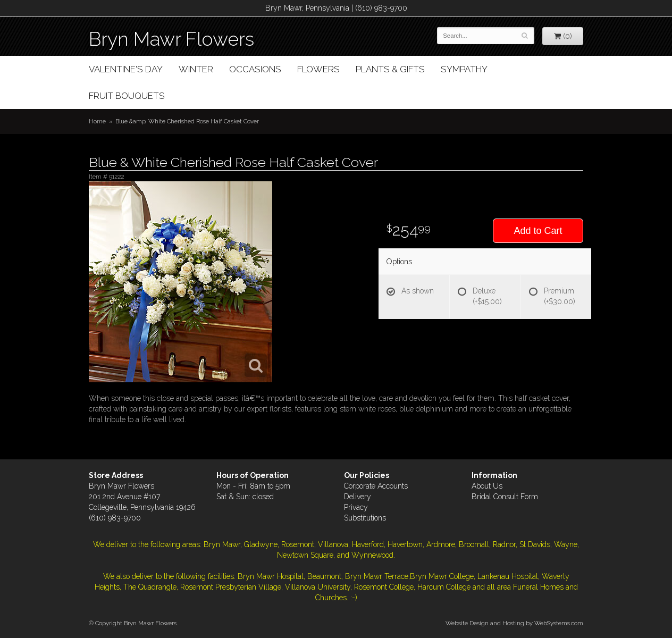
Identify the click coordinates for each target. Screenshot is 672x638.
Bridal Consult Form (505, 496)
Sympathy (464, 69)
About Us (487, 486)
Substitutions (365, 518)
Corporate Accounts (376, 486)
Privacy (356, 507)
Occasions (255, 69)
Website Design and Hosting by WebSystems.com (514, 623)
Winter (196, 69)
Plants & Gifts (390, 69)
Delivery (357, 496)
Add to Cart (538, 230)
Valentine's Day (126, 69)
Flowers (318, 69)
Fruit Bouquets (127, 95)
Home (97, 121)
